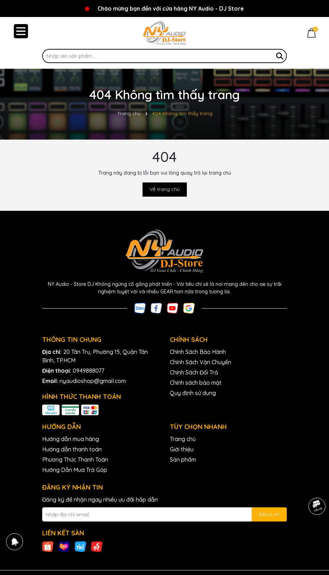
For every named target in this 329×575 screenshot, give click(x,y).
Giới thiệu (182, 449)
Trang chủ (183, 438)
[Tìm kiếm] (279, 56)
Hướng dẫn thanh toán (72, 449)
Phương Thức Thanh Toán (75, 459)
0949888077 (88, 370)
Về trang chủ (165, 189)
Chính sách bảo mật (196, 382)
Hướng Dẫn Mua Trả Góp (74, 469)
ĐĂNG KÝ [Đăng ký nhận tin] (269, 514)
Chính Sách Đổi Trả (194, 372)
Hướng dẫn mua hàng (70, 438)
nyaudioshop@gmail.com (93, 380)
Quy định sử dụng (193, 392)
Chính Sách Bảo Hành (198, 351)
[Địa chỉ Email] (164, 514)
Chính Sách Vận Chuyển (200, 362)
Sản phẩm (183, 459)
